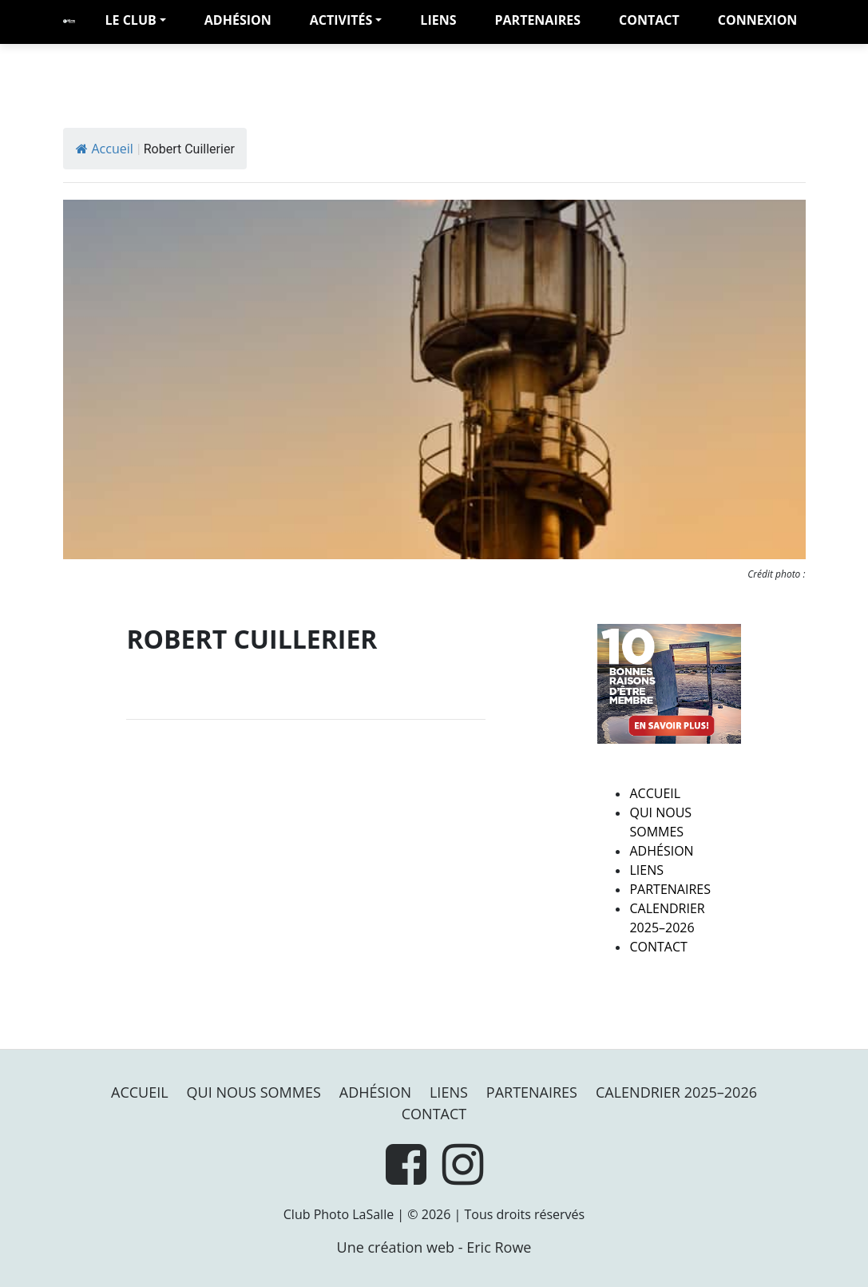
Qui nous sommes (254, 1092)
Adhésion (661, 851)
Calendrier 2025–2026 (676, 1092)
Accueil (104, 148)
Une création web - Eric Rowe (434, 1247)
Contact (649, 20)
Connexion (758, 20)
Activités (341, 20)
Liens (438, 20)
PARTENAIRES (537, 20)
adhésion (237, 20)
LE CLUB (131, 20)
